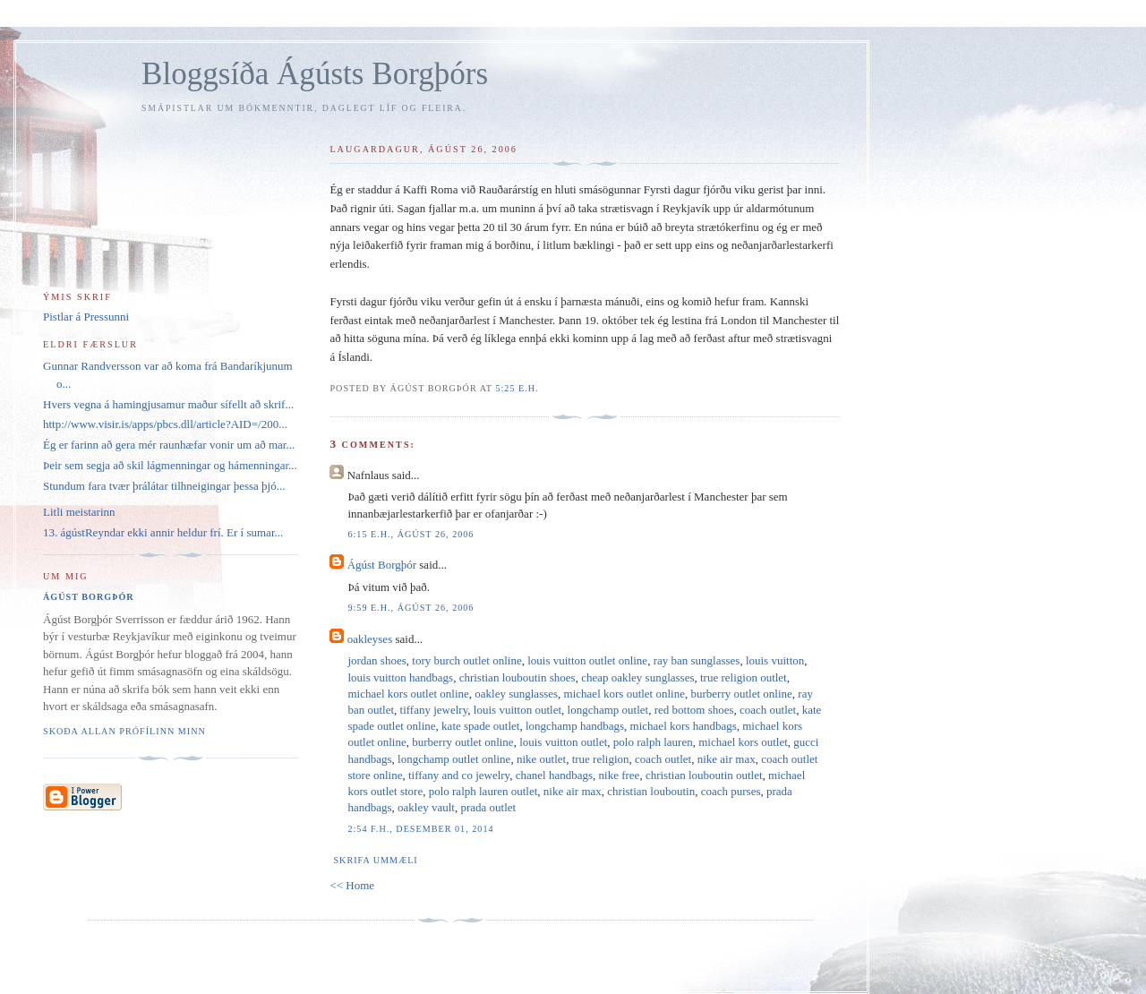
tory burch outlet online (466, 660)
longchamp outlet (608, 709)
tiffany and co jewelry (458, 775)
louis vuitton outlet (517, 709)
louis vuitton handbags (400, 677)
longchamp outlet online (454, 759)
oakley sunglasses (516, 693)
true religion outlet (743, 677)
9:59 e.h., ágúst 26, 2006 (410, 608)
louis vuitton (775, 660)
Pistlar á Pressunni (86, 316)
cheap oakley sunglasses (637, 677)
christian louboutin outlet (704, 775)
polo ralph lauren (653, 742)
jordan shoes (376, 660)
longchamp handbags (575, 726)
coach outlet (768, 709)
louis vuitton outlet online (587, 660)
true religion (600, 759)
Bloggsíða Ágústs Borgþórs (314, 73)
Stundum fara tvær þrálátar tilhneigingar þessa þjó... (164, 486)
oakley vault (426, 807)
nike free (619, 775)
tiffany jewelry (434, 709)
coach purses (731, 791)
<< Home (351, 885)
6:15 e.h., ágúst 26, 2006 (410, 534)
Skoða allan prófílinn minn (124, 731)
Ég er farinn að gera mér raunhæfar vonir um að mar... (169, 444)
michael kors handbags (683, 726)
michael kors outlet (743, 742)
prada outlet (488, 807)
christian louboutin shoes (517, 677)
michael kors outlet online (407, 693)
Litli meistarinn (79, 511)
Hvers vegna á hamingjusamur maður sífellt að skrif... (168, 404)
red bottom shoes (694, 709)
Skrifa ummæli (375, 860)
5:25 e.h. (516, 388)
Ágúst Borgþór (381, 564)
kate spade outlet (480, 726)
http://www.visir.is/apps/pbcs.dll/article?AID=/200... (165, 424)
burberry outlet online (740, 693)
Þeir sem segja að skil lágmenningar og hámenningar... (170, 465)
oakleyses (370, 639)
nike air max (726, 759)
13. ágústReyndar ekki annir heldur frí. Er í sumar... (163, 532)
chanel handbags (554, 775)
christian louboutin (651, 791)
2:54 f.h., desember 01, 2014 (420, 829)
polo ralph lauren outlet (483, 791)
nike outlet (541, 759)
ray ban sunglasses (697, 660)
